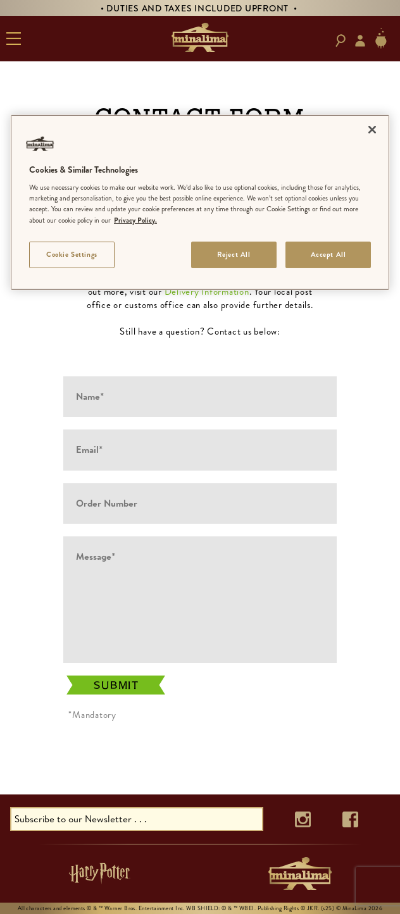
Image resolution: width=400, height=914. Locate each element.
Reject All (234, 254)
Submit (116, 685)
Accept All (328, 254)
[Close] (372, 130)
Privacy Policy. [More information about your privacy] (135, 219)
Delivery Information (207, 292)
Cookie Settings (71, 254)
